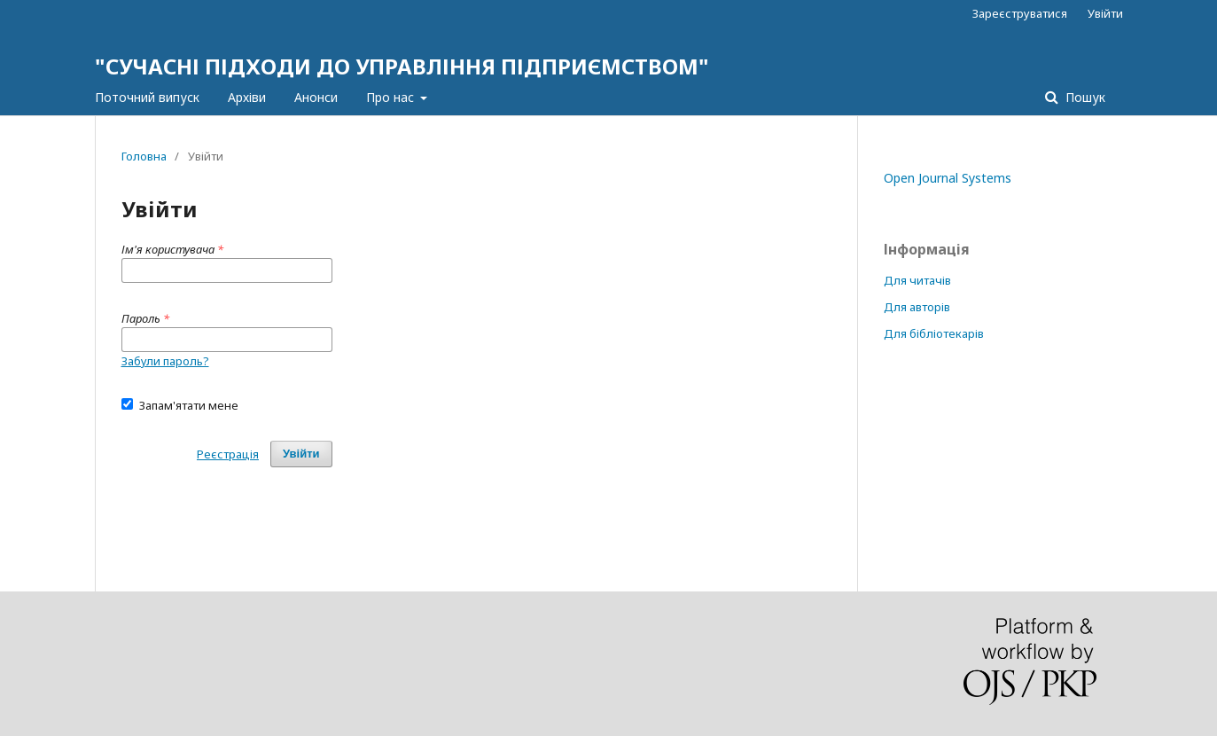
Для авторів (917, 307)
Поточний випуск (147, 97)
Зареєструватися (1019, 13)
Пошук (1083, 97)
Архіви (247, 97)
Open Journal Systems (947, 177)
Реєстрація (228, 454)
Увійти (1105, 13)
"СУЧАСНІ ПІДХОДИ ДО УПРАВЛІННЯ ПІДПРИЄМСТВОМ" (402, 66)
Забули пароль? (165, 361)
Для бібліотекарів (934, 333)
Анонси (316, 97)
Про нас (391, 97)
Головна (144, 156)
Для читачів (917, 280)
